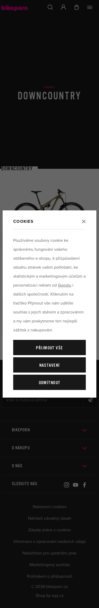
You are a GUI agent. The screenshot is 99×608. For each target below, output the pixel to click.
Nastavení (49, 365)
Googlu (64, 285)
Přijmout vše (49, 348)
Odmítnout (49, 383)
